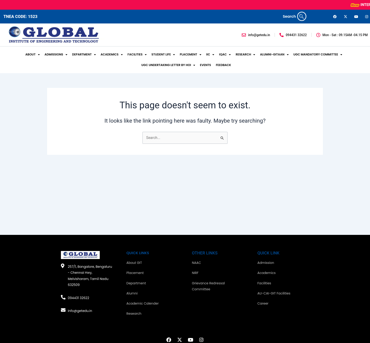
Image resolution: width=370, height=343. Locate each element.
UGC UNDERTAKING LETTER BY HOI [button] (168, 65)
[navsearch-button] (301, 16)
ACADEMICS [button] (112, 54)
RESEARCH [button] (245, 54)
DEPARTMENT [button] (84, 54)
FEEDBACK (223, 65)
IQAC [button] (225, 54)
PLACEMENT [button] (190, 54)
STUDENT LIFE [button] (163, 54)
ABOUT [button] (32, 54)
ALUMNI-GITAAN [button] (274, 54)
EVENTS (205, 65)
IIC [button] (210, 54)
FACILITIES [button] (137, 54)
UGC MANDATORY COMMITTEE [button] (317, 54)
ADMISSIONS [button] (56, 54)
